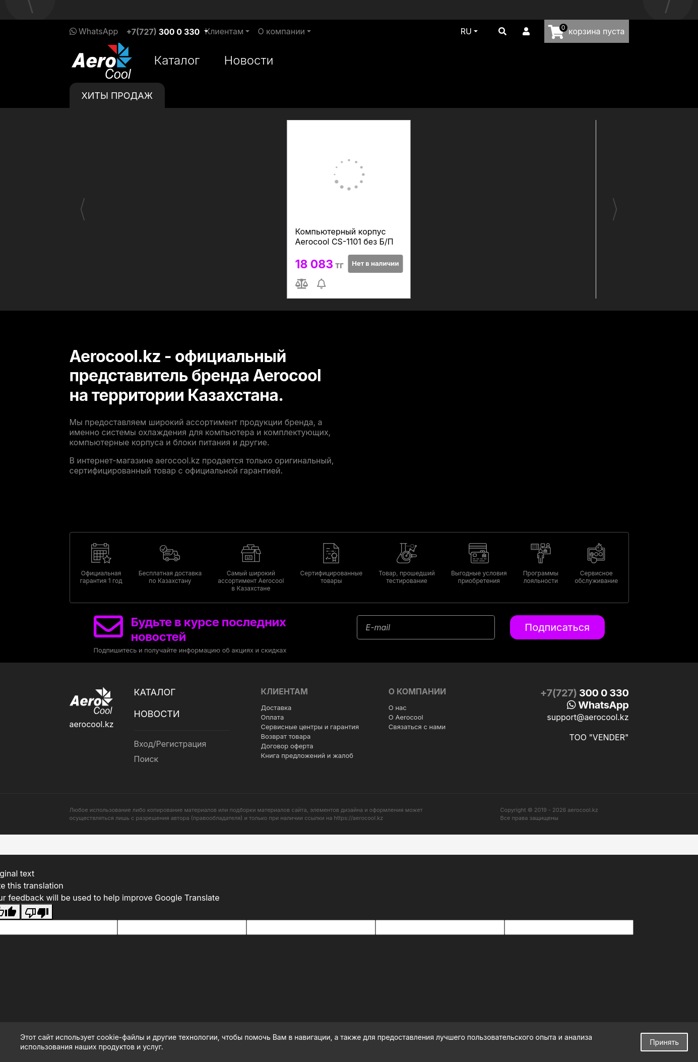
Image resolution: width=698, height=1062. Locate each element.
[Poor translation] (37, 912)
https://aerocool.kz (359, 817)
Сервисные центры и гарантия (310, 727)
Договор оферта (287, 746)
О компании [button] (281, 31)
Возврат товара (286, 736)
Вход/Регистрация (170, 744)
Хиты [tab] (117, 95)
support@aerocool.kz (587, 717)
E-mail (378, 627)
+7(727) (163, 32)
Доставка (276, 707)
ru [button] (466, 31)
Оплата (272, 717)
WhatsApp (94, 31)
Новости (248, 60)
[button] (502, 31)
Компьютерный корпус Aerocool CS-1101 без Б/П (344, 236)
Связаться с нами (417, 727)
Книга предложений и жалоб (307, 755)
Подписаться (557, 627)
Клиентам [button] (224, 31)
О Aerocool (406, 717)
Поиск (146, 759)
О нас (398, 707)
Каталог (177, 60)
